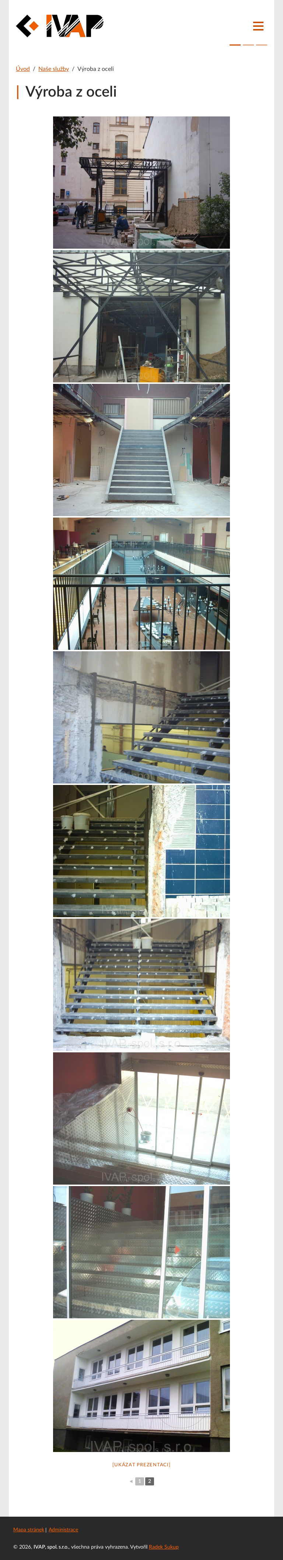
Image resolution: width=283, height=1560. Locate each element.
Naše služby (53, 69)
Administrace (63, 1529)
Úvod (23, 69)
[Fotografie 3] (261, 45)
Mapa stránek (28, 1529)
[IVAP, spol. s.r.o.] (60, 26)
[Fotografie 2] (248, 45)
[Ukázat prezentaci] (141, 1465)
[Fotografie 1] (235, 45)
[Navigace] (258, 26)
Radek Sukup (164, 1547)
